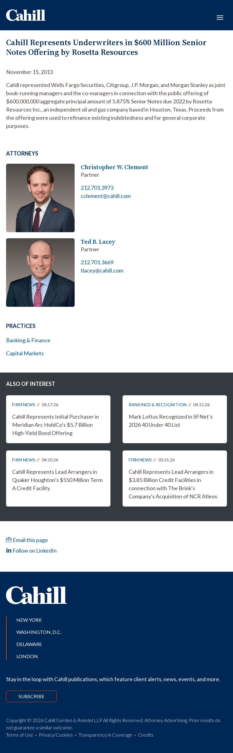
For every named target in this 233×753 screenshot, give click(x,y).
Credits (146, 735)
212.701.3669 (97, 262)
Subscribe (31, 696)
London (27, 656)
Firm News (23, 404)
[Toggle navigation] (220, 17)
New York (29, 620)
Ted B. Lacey (98, 241)
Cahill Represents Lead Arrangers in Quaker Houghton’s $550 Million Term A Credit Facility (57, 479)
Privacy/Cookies (56, 735)
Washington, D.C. (38, 632)
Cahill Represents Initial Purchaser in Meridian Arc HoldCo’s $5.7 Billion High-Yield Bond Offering (55, 424)
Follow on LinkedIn (31, 550)
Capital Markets (25, 353)
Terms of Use (19, 735)
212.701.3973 (97, 187)
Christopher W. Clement (114, 167)
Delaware (29, 644)
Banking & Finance (28, 340)
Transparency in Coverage (105, 735)
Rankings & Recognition (158, 404)
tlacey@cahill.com (102, 270)
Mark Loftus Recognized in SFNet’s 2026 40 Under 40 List (171, 420)
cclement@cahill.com (106, 195)
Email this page (27, 540)
